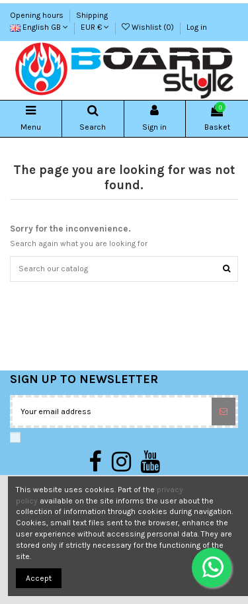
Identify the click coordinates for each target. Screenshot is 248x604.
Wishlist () (149, 27)
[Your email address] (112, 411)
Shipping (92, 15)
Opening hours (37, 15)
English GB (39, 27)
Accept (39, 578)
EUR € (95, 27)
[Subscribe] (223, 411)
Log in (196, 27)
